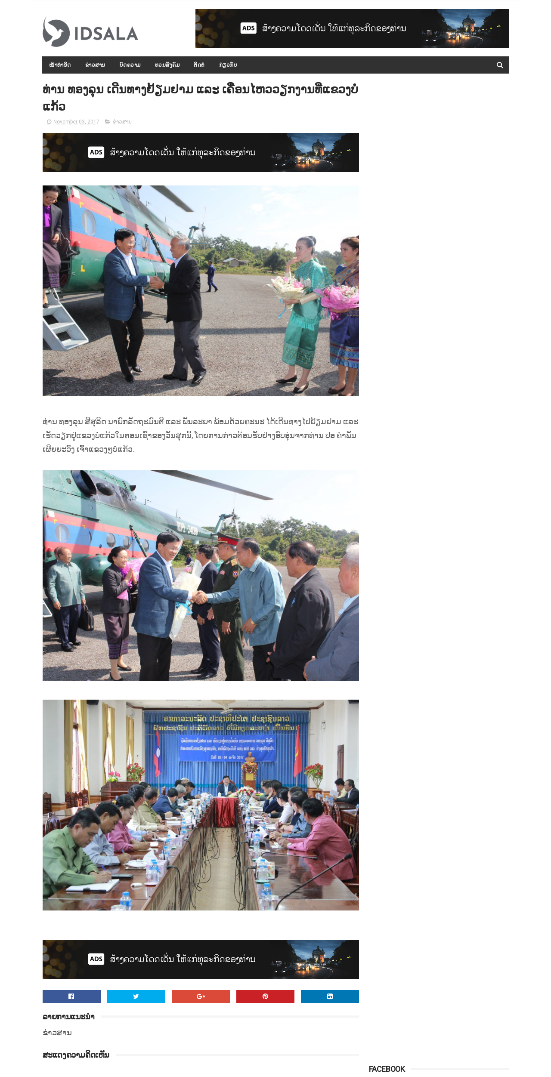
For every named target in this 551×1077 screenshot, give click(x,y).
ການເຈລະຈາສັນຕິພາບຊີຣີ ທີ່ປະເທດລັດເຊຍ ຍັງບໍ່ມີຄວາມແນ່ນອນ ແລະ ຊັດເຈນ (457, 309)
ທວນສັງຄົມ (167, 65)
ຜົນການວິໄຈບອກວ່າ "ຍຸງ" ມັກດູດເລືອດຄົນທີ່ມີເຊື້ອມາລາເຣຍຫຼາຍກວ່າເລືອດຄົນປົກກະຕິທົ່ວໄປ (460, 544)
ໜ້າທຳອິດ (60, 65)
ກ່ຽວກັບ (228, 65)
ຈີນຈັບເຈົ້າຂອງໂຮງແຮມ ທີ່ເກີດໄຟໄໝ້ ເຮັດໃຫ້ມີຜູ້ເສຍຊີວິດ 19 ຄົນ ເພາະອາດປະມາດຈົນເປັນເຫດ (461, 348)
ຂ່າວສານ (95, 65)
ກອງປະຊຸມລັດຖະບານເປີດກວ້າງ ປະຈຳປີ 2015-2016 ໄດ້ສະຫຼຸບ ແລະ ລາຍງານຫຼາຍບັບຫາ (458, 231)
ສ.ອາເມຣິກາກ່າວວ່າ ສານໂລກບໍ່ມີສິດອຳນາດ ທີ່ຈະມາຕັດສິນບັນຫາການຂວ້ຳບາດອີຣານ (461, 505)
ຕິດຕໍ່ (199, 65)
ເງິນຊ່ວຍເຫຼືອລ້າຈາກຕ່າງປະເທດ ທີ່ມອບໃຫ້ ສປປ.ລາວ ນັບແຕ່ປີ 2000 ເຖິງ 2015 (460, 426)
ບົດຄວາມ (130, 65)
